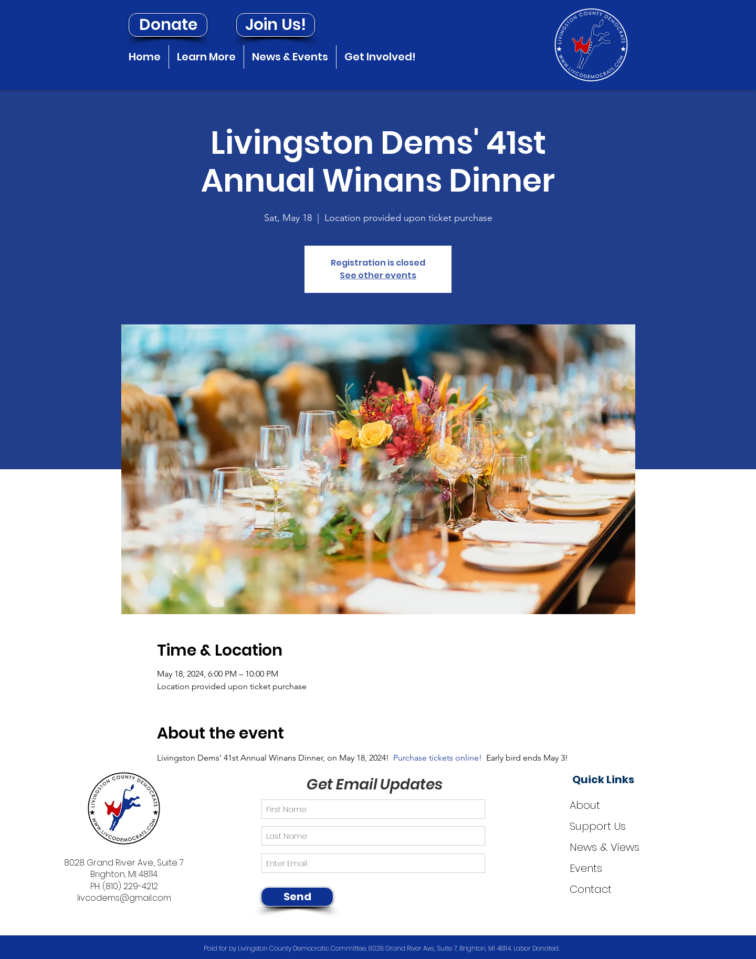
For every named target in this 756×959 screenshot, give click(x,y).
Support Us (598, 826)
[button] (206, 57)
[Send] (297, 897)
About (585, 805)
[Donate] (168, 25)
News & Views (604, 847)
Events (586, 868)
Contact (591, 889)
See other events (378, 275)
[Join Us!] (275, 25)
